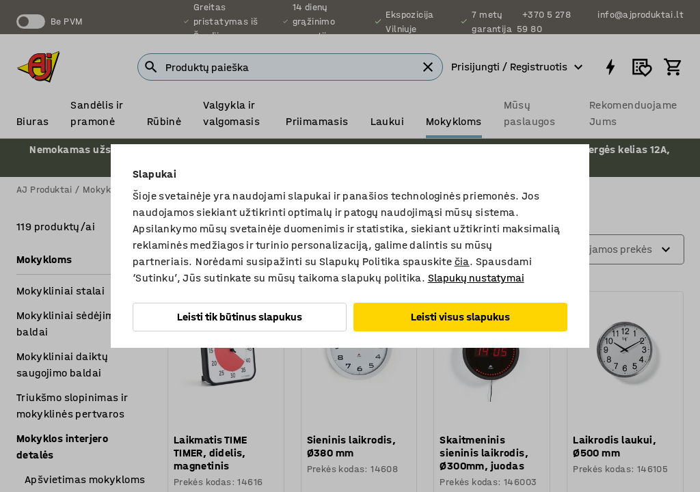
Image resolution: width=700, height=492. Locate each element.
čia (462, 261)
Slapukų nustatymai (476, 277)
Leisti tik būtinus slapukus (239, 316)
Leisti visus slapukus (460, 316)
